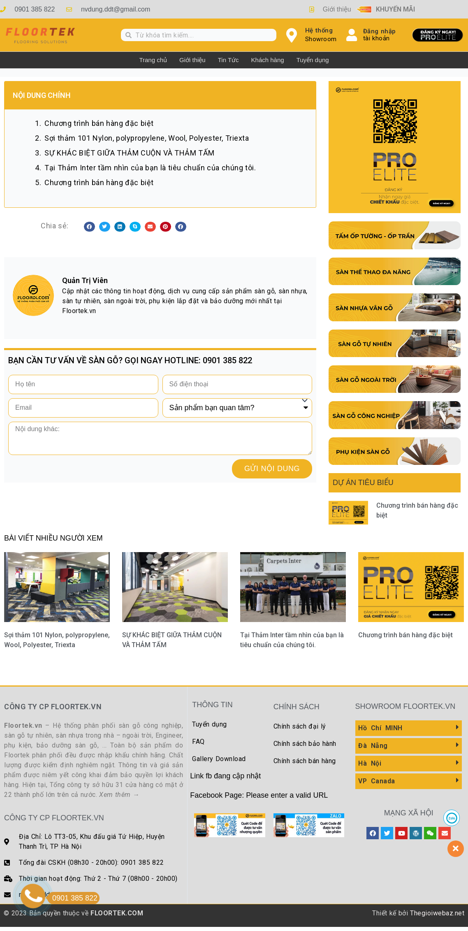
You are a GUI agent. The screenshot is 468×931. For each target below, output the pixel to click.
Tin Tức (228, 59)
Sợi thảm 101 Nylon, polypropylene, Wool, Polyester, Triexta (146, 138)
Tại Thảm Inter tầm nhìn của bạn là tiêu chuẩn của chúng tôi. (150, 167)
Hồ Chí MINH (380, 728)
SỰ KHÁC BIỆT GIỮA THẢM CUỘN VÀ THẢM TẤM (129, 153)
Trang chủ (153, 59)
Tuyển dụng (313, 59)
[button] (89, 227)
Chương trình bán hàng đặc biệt (99, 123)
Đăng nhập (379, 31)
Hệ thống (319, 30)
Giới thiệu (192, 59)
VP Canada (376, 781)
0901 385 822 (72, 898)
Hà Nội (369, 763)
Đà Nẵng (373, 746)
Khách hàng (267, 59)
